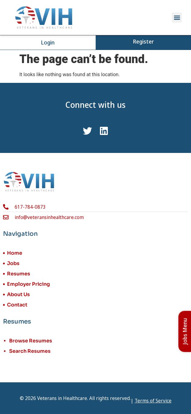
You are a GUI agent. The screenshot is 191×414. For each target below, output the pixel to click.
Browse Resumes (30, 341)
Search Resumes (30, 351)
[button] (177, 17)
